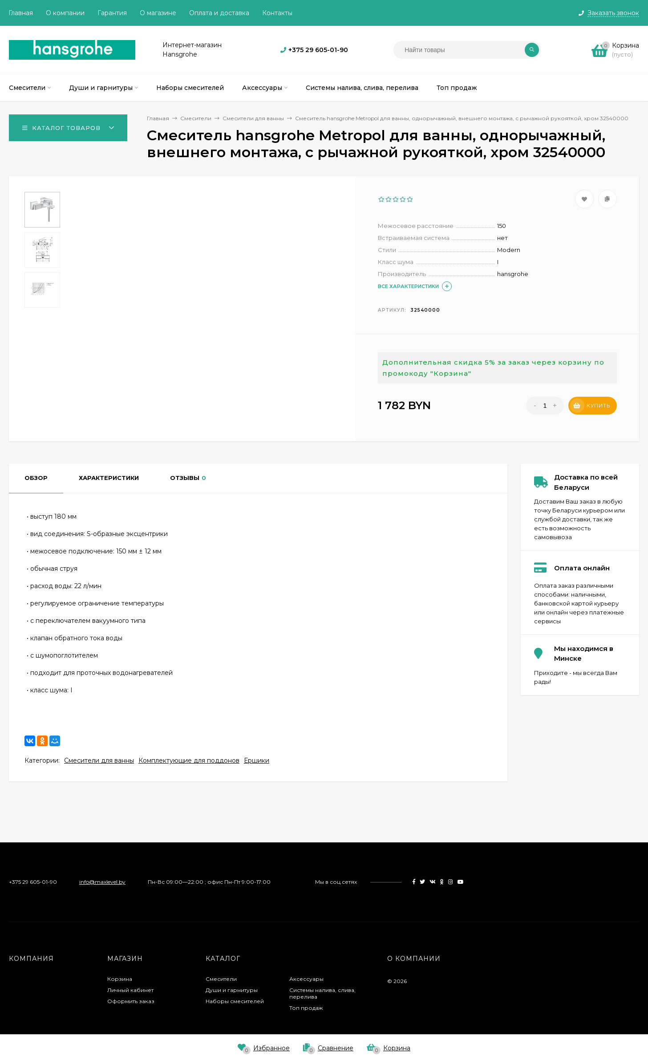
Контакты (277, 13)
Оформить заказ (130, 1001)
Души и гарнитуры (232, 990)
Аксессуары (306, 979)
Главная (20, 13)
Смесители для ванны (99, 760)
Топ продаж (306, 1007)
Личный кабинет (130, 990)
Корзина (119, 979)
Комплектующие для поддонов (188, 760)
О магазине (158, 13)
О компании (65, 13)
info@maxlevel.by (102, 881)
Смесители (221, 979)
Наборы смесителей (235, 1001)
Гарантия (112, 13)
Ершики (256, 760)
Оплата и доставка (219, 13)
